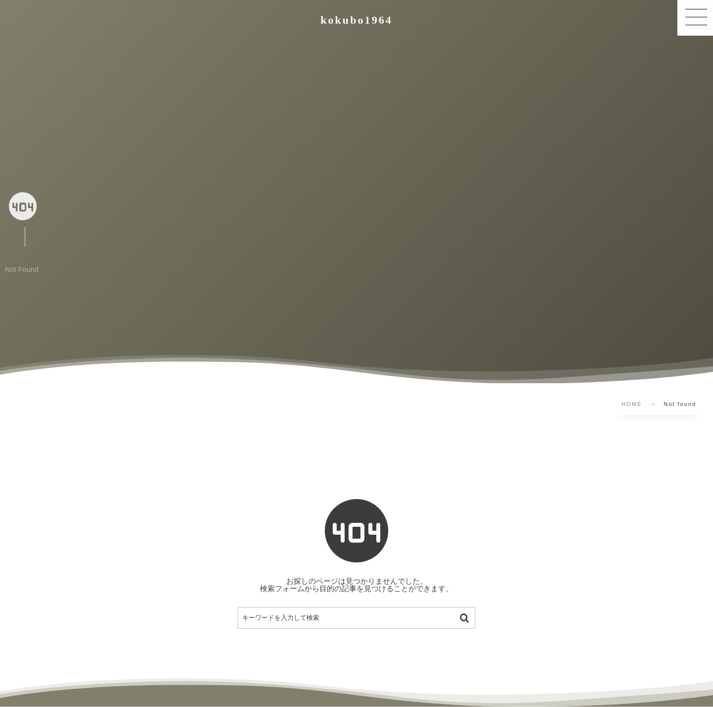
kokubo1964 (356, 19)
